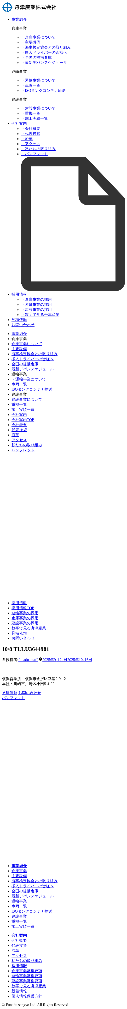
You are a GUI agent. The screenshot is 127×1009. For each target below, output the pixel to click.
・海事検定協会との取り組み (46, 47)
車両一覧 (19, 384)
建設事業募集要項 (27, 981)
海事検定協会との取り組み (35, 354)
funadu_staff (28, 660)
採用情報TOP (23, 608)
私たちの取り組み (27, 445)
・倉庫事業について (38, 37)
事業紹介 (19, 19)
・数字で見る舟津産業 (40, 315)
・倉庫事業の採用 (36, 299)
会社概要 (19, 425)
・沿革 (27, 139)
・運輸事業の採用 (36, 304)
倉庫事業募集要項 (27, 971)
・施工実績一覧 (34, 118)
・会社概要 (30, 129)
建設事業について (27, 399)
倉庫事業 (19, 871)
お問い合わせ (23, 325)
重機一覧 (19, 404)
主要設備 (19, 349)
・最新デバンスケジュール (44, 62)
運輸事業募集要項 (27, 976)
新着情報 (19, 991)
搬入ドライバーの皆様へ (33, 359)
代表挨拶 (19, 430)
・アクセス (30, 144)
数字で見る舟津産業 (29, 628)
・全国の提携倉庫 (36, 57)
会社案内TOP (23, 420)
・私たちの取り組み (38, 149)
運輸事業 (19, 901)
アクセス (19, 440)
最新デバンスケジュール (33, 369)
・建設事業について (38, 108)
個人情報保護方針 (27, 996)
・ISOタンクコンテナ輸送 (43, 90)
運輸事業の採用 (25, 613)
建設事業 (19, 916)
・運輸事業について (38, 80)
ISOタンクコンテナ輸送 (32, 389)
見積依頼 (19, 320)
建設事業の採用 (25, 623)
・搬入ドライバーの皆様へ (44, 52)
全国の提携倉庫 (25, 364)
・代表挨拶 (30, 134)
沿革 (15, 435)
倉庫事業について (27, 344)
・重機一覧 (30, 113)
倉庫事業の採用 (25, 618)
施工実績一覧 (23, 410)
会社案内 (19, 123)
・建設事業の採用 (36, 309)
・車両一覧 (30, 85)
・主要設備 (30, 42)
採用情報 (19, 294)
